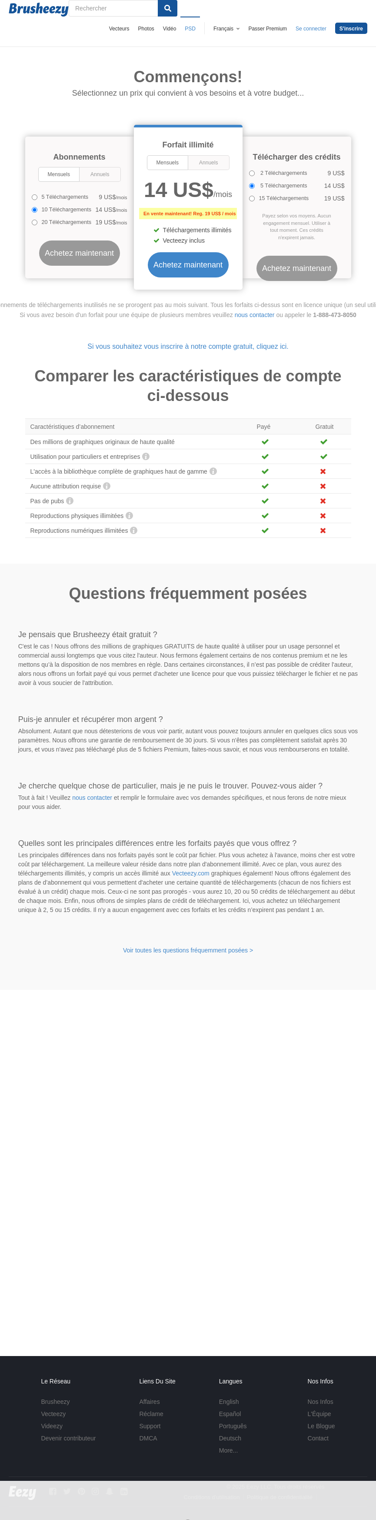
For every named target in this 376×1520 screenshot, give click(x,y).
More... (228, 1450)
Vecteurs (119, 29)
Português (233, 1426)
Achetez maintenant (188, 265)
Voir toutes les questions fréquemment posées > (188, 950)
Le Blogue (321, 1426)
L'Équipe (319, 1413)
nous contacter (255, 314)
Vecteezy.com (191, 873)
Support (149, 1426)
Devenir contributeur (68, 1438)
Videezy (52, 1426)
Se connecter (311, 29)
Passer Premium (267, 29)
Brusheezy (55, 1401)
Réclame (151, 1413)
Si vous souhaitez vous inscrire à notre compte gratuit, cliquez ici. (187, 346)
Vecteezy (53, 1413)
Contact (318, 1438)
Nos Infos (320, 1401)
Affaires (149, 1401)
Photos (146, 29)
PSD (190, 29)
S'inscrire (351, 29)
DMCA (148, 1438)
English (229, 1401)
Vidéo (169, 29)
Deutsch (230, 1438)
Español (230, 1413)
